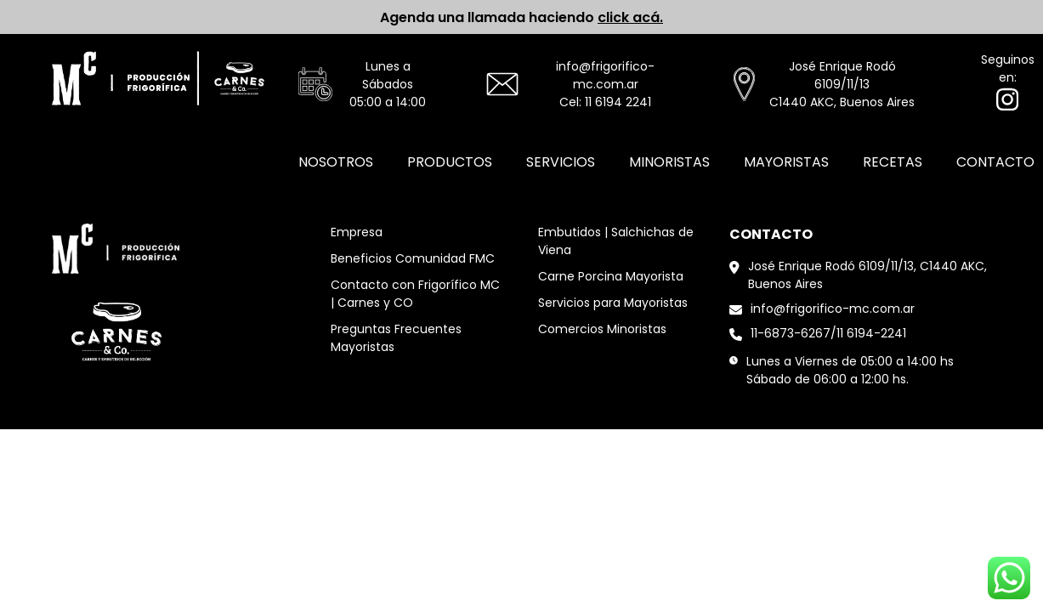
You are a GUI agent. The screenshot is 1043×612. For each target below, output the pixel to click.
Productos (449, 162)
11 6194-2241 (871, 333)
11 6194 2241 (618, 102)
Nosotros (335, 162)
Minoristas (669, 162)
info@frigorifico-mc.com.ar (605, 75)
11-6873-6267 (790, 333)
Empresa (357, 232)
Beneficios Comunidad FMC (413, 258)
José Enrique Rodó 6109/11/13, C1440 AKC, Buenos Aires (867, 275)
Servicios (560, 162)
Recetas (892, 162)
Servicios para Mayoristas (613, 302)
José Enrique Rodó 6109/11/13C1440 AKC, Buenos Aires (842, 84)
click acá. (630, 17)
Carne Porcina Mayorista (610, 276)
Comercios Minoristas (602, 328)
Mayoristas (786, 162)
